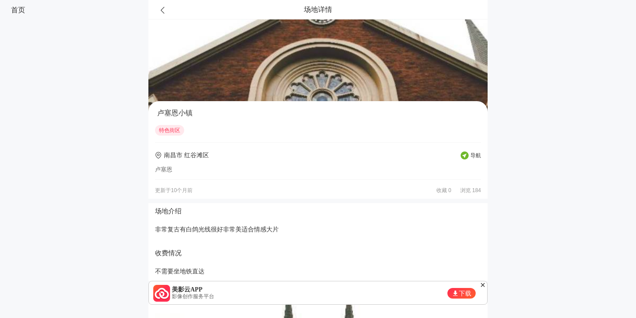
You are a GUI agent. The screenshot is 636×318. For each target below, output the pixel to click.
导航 (475, 155)
